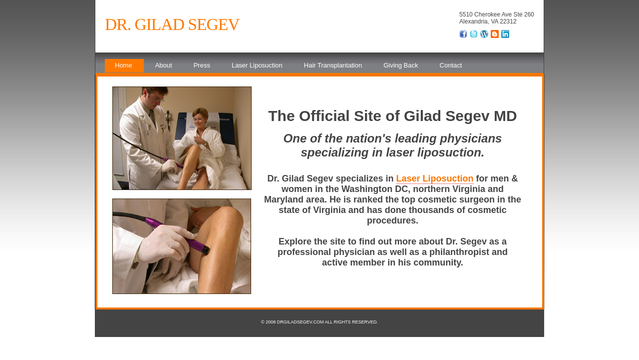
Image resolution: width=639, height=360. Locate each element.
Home (123, 65)
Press (202, 65)
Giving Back (400, 65)
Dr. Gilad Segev (172, 24)
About (163, 65)
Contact (451, 65)
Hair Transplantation (333, 65)
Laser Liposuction (257, 65)
